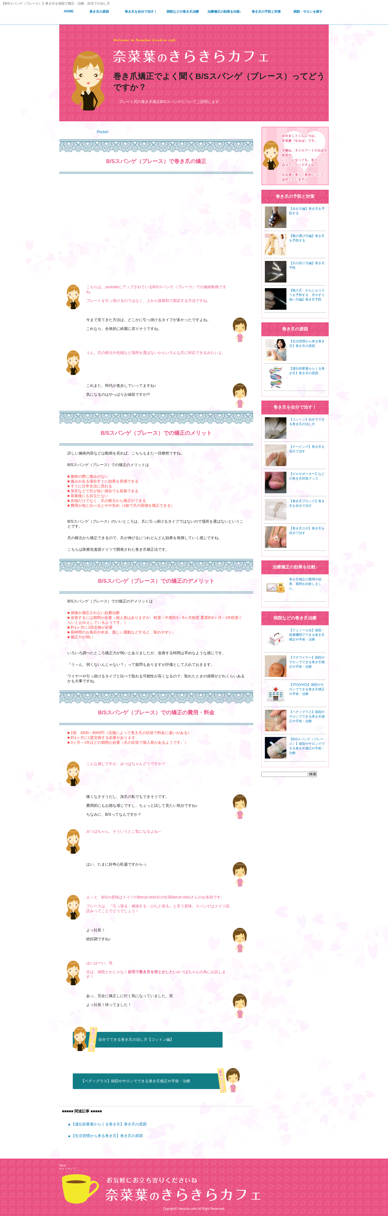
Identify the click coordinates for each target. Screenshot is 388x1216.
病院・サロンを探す (308, 11)
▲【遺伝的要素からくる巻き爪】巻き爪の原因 (107, 1124)
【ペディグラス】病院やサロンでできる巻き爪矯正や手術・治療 (135, 1081)
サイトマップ (67, 1168)
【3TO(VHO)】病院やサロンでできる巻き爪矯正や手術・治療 (307, 689)
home (62, 1165)
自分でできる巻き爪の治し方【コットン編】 (136, 1039)
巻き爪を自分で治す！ (141, 11)
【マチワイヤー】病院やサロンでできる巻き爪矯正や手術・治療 (307, 662)
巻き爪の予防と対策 (266, 11)
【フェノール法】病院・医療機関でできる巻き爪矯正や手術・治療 (307, 634)
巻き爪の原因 (99, 11)
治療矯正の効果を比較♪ (224, 11)
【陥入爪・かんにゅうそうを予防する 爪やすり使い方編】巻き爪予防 (307, 294)
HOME (69, 11)
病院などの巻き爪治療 (183, 11)
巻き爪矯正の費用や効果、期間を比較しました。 (305, 583)
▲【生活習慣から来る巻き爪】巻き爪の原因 (105, 1136)
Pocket (102, 132)
